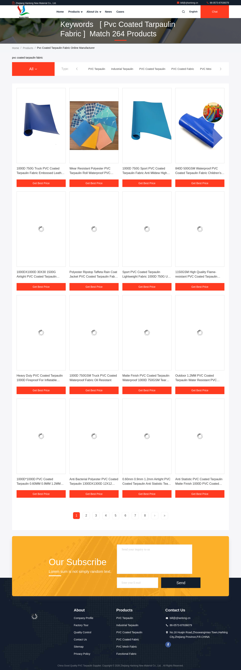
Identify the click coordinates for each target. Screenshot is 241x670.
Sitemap (78, 646)
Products (75, 11)
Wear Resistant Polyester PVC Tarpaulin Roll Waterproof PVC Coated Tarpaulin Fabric (90, 173)
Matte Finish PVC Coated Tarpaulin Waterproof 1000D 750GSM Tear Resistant (145, 380)
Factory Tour (81, 625)
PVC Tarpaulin (124, 618)
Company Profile (83, 618)
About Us (93, 11)
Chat (215, 11)
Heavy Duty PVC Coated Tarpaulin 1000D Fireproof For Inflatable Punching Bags (40, 380)
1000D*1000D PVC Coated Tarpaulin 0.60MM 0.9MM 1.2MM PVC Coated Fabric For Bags (39, 484)
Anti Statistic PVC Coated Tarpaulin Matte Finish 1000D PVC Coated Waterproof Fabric (199, 484)
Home (60, 11)
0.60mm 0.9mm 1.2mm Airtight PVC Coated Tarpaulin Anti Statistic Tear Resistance (146, 484)
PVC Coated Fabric (127, 639)
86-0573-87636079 (217, 3)
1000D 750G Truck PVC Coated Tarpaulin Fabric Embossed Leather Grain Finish (40, 173)
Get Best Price (41, 183)
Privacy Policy (82, 653)
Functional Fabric (126, 653)
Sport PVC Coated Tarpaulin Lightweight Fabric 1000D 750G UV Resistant (146, 276)
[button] (77, 69)
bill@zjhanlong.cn (188, 3)
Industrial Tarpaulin (127, 625)
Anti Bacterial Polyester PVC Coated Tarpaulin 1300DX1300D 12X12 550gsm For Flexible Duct (93, 484)
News (108, 11)
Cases (120, 11)
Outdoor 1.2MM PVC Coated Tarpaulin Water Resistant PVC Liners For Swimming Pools (196, 380)
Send (180, 583)
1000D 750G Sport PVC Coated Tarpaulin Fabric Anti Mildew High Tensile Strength (144, 173)
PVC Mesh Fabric (126, 646)
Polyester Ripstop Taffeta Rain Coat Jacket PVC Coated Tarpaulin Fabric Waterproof (93, 276)
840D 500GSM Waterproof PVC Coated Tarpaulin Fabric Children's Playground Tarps (198, 173)
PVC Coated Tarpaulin (129, 632)
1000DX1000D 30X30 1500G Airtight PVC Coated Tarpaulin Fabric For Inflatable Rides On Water (41, 276)
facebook (168, 644)
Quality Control (82, 632)
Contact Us (80, 639)
